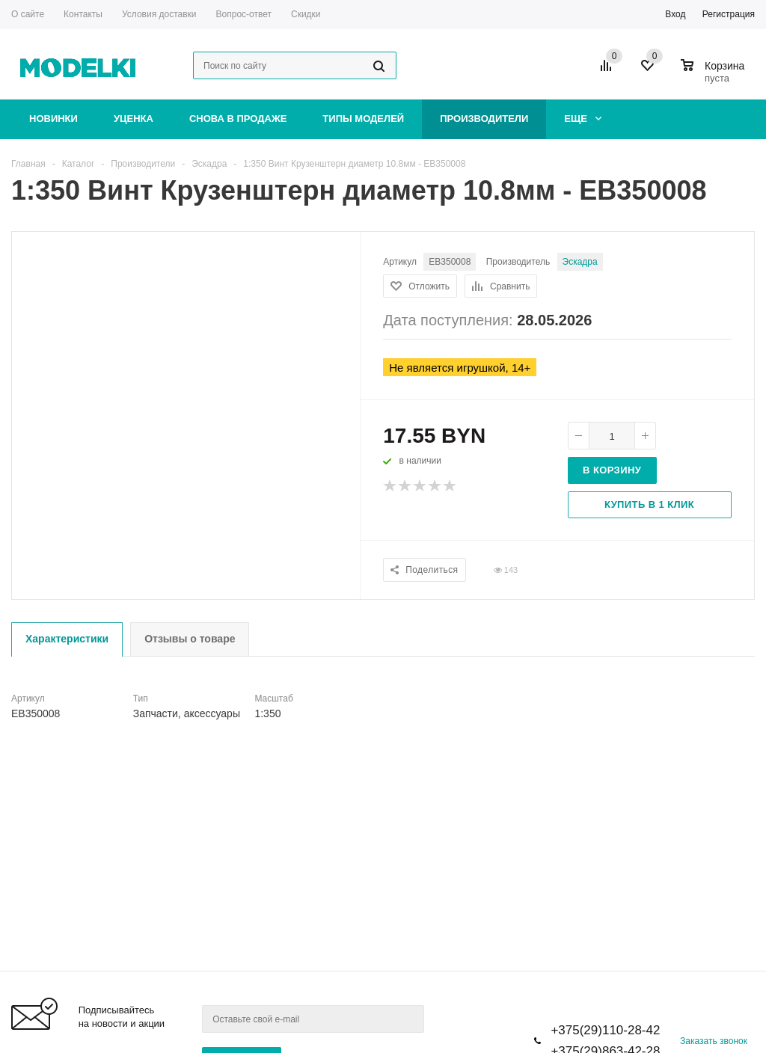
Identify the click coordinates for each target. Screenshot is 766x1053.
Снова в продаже (238, 118)
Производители (484, 118)
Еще (582, 118)
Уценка (133, 118)
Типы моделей (363, 118)
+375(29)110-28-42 (605, 1030)
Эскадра (580, 262)
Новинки (53, 118)
